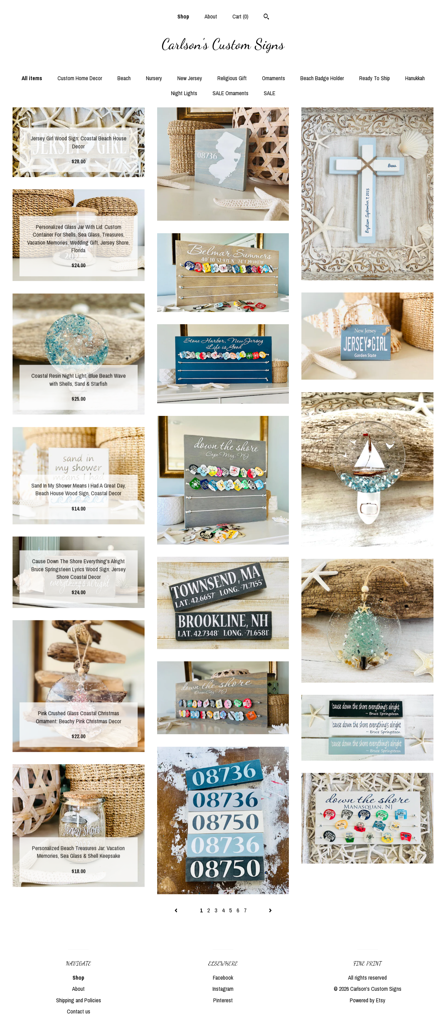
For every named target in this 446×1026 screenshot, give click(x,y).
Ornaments (273, 78)
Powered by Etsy (367, 1000)
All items (32, 78)
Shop (183, 16)
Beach (124, 78)
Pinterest (223, 1000)
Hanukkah (415, 78)
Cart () (240, 16)
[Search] (266, 17)
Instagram (223, 989)
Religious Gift (232, 78)
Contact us (78, 1011)
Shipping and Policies (78, 1000)
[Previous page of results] (176, 910)
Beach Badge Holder (322, 78)
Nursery (154, 78)
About (211, 16)
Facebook (223, 977)
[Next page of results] (270, 910)
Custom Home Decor (79, 78)
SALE (269, 93)
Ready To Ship (374, 78)
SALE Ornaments (230, 93)
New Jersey (189, 78)
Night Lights (184, 93)
